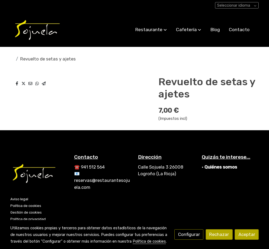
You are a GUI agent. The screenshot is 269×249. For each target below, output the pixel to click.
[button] (151, 29)
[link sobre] (39, 174)
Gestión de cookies (26, 212)
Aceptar (246, 234)
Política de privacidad (28, 219)
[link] (37, 30)
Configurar (189, 234)
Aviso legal (19, 199)
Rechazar (219, 234)
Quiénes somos (220, 167)
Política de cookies (25, 205)
